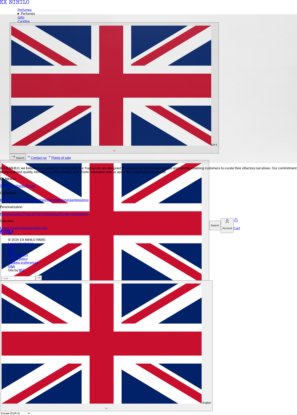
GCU (11, 247)
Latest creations (11, 228)
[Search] (215, 225)
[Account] (227, 225)
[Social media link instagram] (4, 233)
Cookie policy (18, 259)
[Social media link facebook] (1, 233)
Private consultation (73, 214)
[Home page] (148, 88)
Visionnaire (47, 200)
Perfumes (25, 10)
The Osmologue (47, 214)
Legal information (21, 244)
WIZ (21, 270)
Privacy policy (18, 255)
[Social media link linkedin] (8, 233)
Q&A (11, 266)
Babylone (61, 200)
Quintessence (78, 200)
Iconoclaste (30, 200)
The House (8, 186)
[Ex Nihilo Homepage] (14, 3)
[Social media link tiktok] (12, 233)
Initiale (5, 200)
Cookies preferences (23, 263)
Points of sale (25, 186)
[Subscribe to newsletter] (38, 277)
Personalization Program (18, 214)
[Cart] (237, 225)
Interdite (16, 200)
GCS (11, 251)
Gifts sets (40, 228)
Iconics (28, 228)
